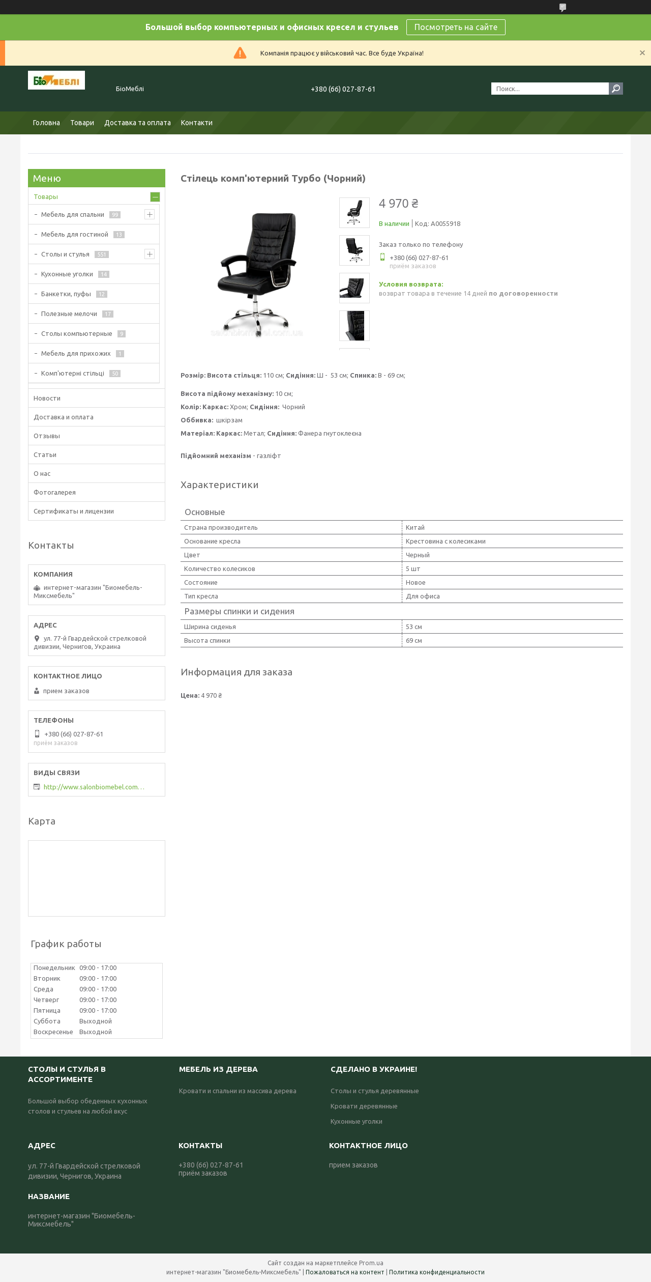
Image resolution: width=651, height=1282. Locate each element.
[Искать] (616, 88)
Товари (82, 123)
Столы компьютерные (76, 333)
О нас (42, 473)
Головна (46, 123)
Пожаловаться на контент (345, 1272)
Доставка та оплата (137, 123)
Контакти (197, 123)
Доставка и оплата (64, 416)
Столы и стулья (65, 254)
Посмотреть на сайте (456, 27)
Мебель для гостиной (74, 234)
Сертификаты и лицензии (74, 511)
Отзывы (47, 435)
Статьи (45, 454)
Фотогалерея (55, 492)
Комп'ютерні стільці (72, 373)
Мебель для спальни (72, 214)
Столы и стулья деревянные (375, 1090)
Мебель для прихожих (76, 353)
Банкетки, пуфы (66, 293)
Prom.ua (371, 1263)
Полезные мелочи (69, 313)
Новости (47, 398)
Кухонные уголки (67, 273)
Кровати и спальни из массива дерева (238, 1090)
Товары (46, 196)
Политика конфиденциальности (437, 1272)
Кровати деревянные (364, 1105)
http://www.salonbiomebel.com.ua (94, 786)
